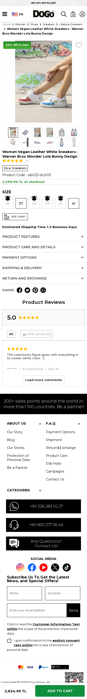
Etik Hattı (53, 453)
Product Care (57, 446)
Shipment (54, 430)
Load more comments (43, 370)
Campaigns (55, 461)
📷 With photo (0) (37, 324)
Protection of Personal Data (18, 448)
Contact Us (55, 469)
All (11, 324)
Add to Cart (60, 691)
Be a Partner (17, 458)
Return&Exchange (61, 438)
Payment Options (60, 422)
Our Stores (15, 438)
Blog (11, 430)
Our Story (15, 422)
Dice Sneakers (15, 158)
